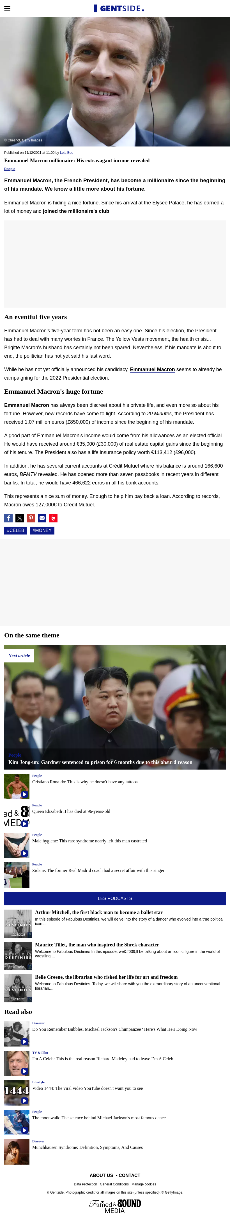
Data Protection (85, 1184)
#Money (42, 530)
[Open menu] (7, 8)
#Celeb (15, 530)
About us (101, 1175)
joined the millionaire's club (76, 211)
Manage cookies (144, 1184)
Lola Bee (66, 153)
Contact (129, 1175)
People (9, 169)
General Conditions (114, 1184)
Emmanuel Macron (152, 369)
